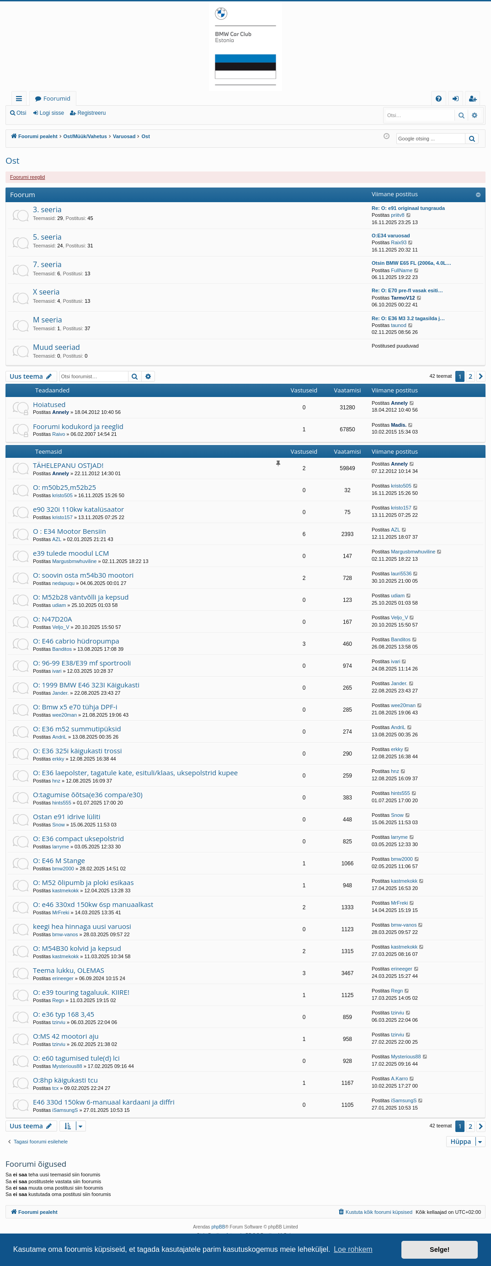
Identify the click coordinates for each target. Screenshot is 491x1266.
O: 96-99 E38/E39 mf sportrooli (82, 662)
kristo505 (62, 495)
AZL (56, 539)
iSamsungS (65, 1110)
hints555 (61, 802)
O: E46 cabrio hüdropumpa (76, 640)
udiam (59, 605)
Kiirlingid (21, 100)
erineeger (62, 978)
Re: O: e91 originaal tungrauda (408, 208)
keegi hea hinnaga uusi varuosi (82, 926)
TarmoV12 (403, 297)
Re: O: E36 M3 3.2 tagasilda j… (408, 318)
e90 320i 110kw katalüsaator (78, 509)
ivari (56, 671)
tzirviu (58, 1022)
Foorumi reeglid (27, 177)
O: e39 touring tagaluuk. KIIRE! (81, 992)
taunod (398, 325)
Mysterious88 (67, 1066)
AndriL (59, 737)
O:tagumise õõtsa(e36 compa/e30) (88, 794)
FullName (401, 270)
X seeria (46, 292)
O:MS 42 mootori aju (66, 1036)
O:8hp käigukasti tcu (65, 1079)
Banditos (62, 649)
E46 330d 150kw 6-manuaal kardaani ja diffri (104, 1101)
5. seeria (47, 237)
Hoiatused (49, 404)
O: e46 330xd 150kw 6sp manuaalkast (93, 904)
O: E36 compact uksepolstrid (78, 838)
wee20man (64, 715)
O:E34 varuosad (391, 235)
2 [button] (470, 376)
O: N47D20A (52, 618)
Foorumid (56, 98)
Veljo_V (60, 627)
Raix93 (398, 242)
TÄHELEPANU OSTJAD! (68, 465)
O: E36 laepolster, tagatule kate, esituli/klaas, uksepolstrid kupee (135, 772)
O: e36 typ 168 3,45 (63, 1014)
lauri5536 (401, 573)
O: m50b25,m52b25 (64, 487)
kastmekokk (65, 890)
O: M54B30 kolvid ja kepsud (77, 948)
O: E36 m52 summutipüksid (77, 728)
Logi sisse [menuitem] (457, 100)
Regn (58, 1000)
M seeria (47, 320)
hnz (56, 780)
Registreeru (91, 113)
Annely (60, 412)
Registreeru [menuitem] (475, 100)
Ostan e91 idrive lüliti (66, 816)
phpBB (218, 1226)
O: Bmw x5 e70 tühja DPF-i (75, 706)
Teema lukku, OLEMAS (68, 970)
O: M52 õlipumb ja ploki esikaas (83, 882)
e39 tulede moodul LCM (71, 553)
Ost (12, 160)
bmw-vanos (65, 934)
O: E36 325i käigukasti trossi (77, 750)
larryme (60, 846)
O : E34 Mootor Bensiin (69, 531)
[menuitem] (439, 98)
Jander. (60, 693)
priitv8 (397, 215)
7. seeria (47, 264)
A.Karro (399, 1078)
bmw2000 (63, 868)
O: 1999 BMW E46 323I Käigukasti (86, 684)
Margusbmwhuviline (74, 561)
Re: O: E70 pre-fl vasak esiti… (407, 290)
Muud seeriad (56, 347)
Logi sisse (52, 113)
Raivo (58, 434)
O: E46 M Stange (59, 860)
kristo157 (62, 517)
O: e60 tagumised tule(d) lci (76, 1057)
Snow (58, 824)
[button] (481, 376)
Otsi (21, 113)
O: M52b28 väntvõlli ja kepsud (81, 596)
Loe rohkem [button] (353, 1249)
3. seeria (47, 209)
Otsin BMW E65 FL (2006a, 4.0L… (411, 263)
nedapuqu (63, 583)
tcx (55, 1088)
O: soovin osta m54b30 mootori (83, 574)
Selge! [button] (439, 1249)
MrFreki (60, 912)
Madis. (398, 425)
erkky (58, 759)
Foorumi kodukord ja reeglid (78, 426)
